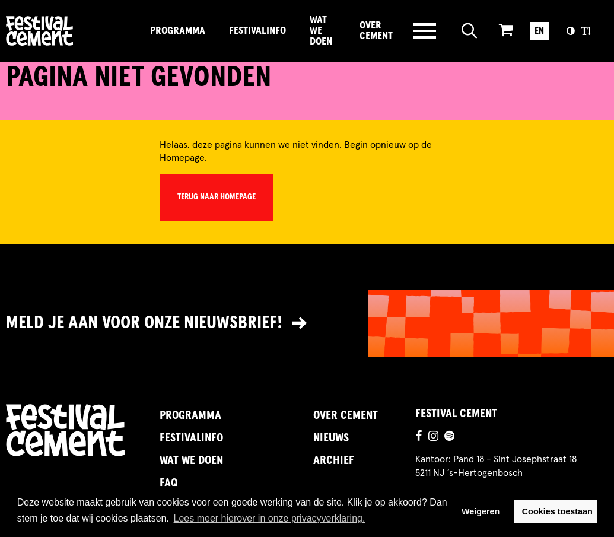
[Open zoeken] (470, 31)
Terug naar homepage (216, 197)
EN (539, 31)
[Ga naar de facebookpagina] (418, 437)
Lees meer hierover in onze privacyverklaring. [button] (269, 518)
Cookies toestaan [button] (557, 511)
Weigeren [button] (481, 511)
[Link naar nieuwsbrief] (307, 323)
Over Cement (376, 31)
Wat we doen (321, 31)
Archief (333, 460)
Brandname (72, 31)
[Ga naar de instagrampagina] (433, 437)
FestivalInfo (257, 31)
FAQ (168, 483)
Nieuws (331, 438)
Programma (177, 31)
